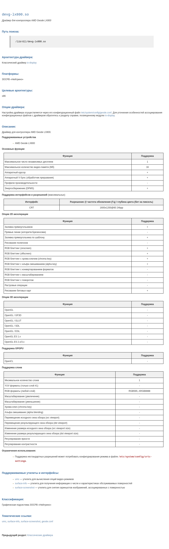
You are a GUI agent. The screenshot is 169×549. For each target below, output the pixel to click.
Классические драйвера (40, 535)
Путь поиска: (10, 31)
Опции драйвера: (13, 107)
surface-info (21, 483)
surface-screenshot (24, 487)
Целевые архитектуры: (17, 90)
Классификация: (13, 499)
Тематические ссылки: (17, 515)
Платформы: (10, 73)
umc (17, 479)
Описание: (9, 126)
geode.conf (47, 521)
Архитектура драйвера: (17, 57)
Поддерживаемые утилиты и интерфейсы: (30, 472)
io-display (32, 62)
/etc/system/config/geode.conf (96, 112)
